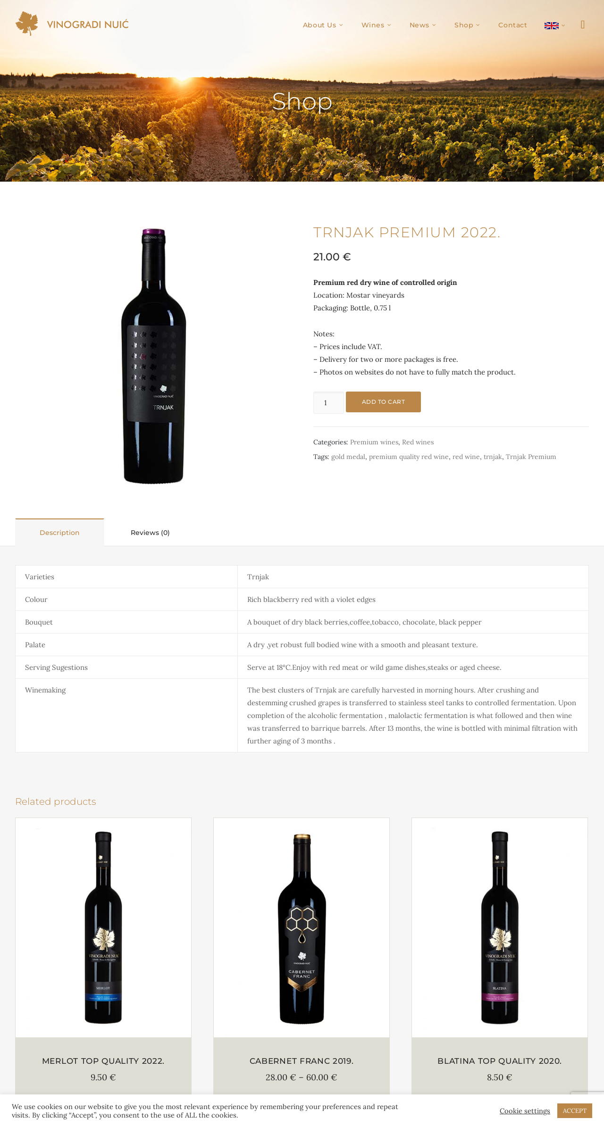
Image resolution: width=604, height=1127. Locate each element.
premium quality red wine (409, 456)
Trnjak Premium (531, 456)
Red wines (418, 442)
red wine (466, 456)
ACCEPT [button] (575, 1111)
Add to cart (383, 401)
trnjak (493, 456)
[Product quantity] (328, 403)
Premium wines (374, 442)
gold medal (348, 456)
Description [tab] (60, 532)
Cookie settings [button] (525, 1111)
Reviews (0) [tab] (150, 532)
